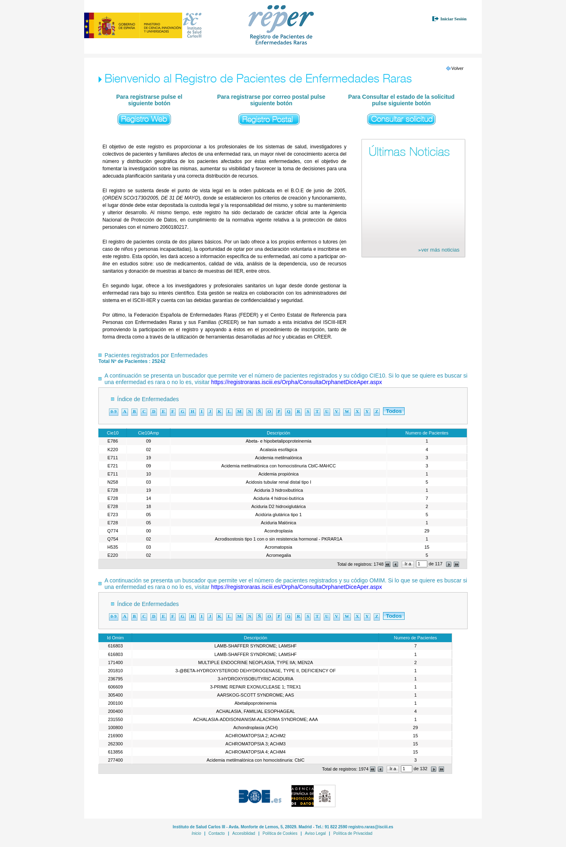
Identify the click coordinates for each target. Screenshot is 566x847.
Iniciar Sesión (453, 18)
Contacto (217, 833)
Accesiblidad (243, 833)
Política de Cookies (280, 833)
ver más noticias (438, 250)
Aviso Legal (315, 833)
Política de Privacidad (352, 833)
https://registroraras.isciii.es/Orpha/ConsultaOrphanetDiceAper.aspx (296, 382)
